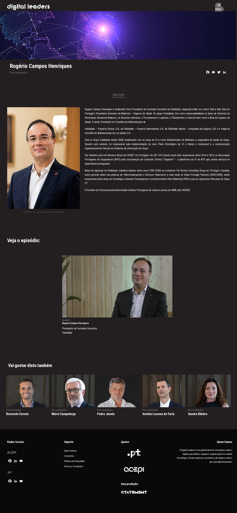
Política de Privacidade (74, 461)
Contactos (69, 455)
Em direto (218, 7)
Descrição (118, 94)
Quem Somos (70, 450)
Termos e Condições (73, 466)
